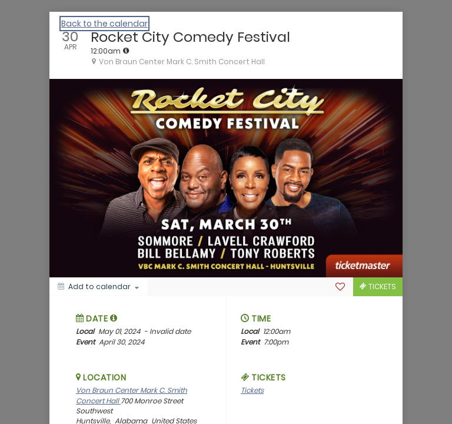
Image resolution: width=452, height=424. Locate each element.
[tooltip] (126, 50)
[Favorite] (340, 287)
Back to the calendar (104, 23)
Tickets (252, 390)
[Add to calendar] (98, 287)
